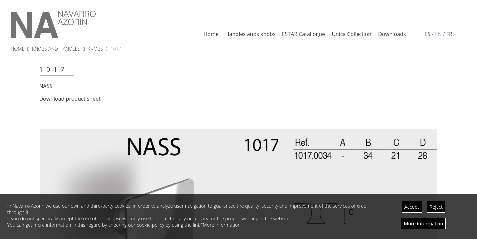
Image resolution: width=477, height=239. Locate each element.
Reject (436, 207)
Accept (411, 207)
